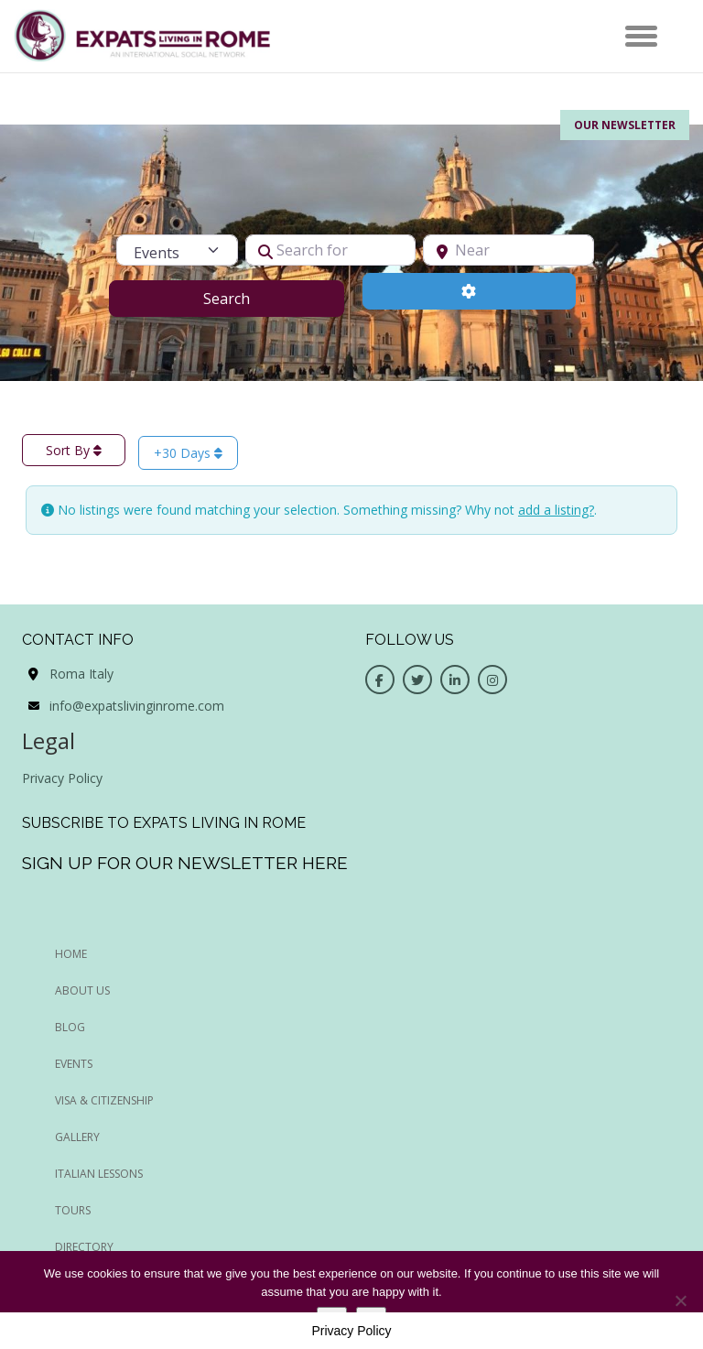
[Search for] (330, 250)
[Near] (508, 250)
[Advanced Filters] (469, 291)
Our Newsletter (625, 125)
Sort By (74, 450)
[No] (680, 1300)
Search (249, 298)
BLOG (70, 1027)
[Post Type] (176, 250)
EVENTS (73, 1064)
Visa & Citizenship (104, 1100)
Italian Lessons (99, 1173)
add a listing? (556, 509)
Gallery (77, 1137)
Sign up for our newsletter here (185, 863)
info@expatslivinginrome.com (136, 705)
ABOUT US (82, 990)
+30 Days (188, 453)
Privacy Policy (62, 778)
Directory (84, 1247)
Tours (73, 1210)
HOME (71, 954)
